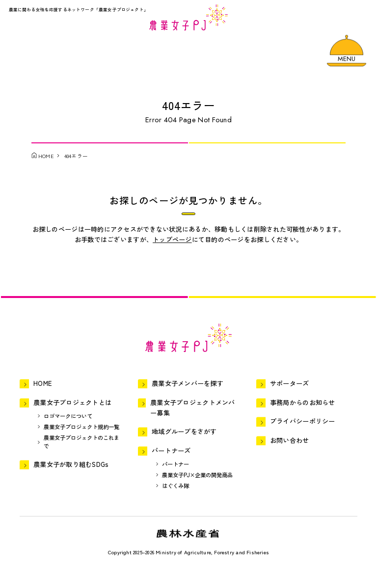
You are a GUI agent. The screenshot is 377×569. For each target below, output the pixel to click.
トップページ (172, 239)
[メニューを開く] (346, 51)
